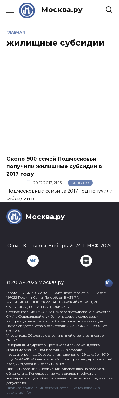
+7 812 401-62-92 (34, 293)
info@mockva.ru (77, 293)
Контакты (34, 246)
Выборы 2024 (64, 246)
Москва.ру (62, 9)
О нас (14, 246)
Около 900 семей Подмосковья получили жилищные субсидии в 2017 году (54, 166)
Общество (80, 183)
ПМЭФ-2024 (97, 246)
